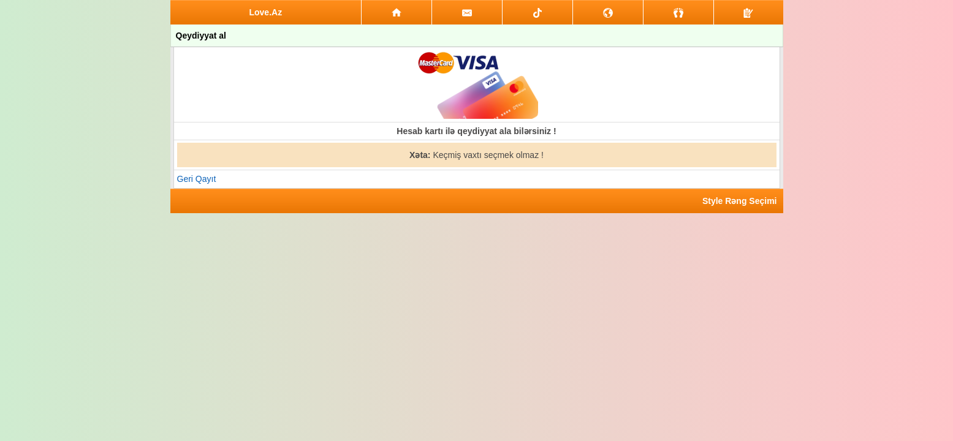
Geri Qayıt (196, 179)
